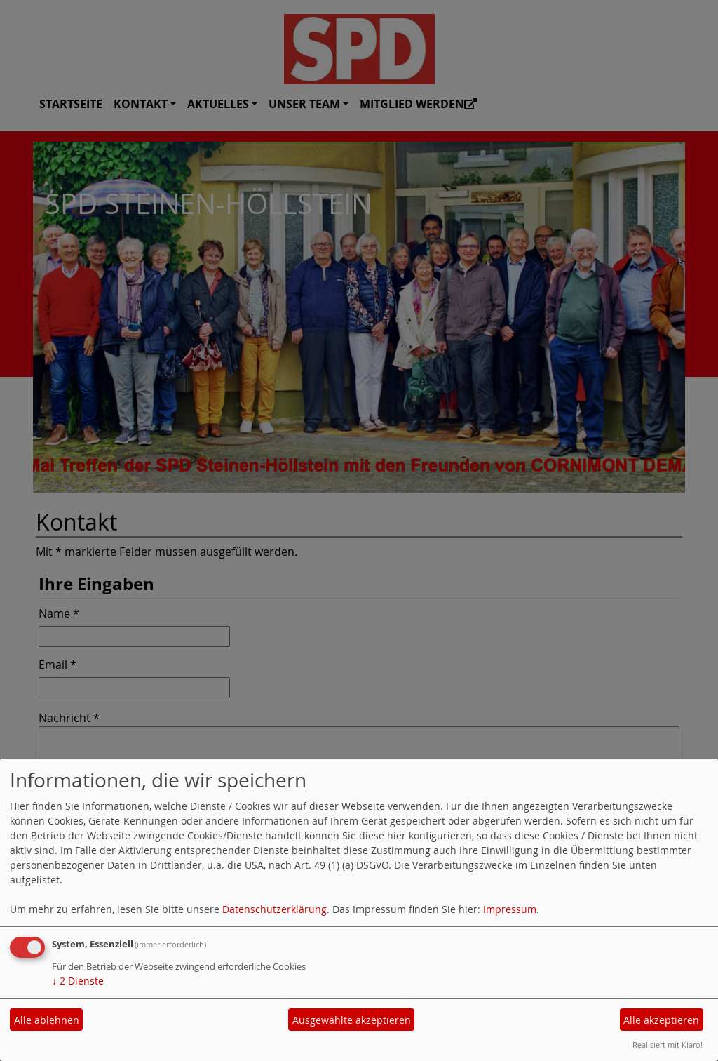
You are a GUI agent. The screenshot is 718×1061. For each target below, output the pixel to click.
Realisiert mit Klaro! (667, 1044)
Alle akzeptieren (661, 1020)
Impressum (509, 909)
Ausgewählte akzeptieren (351, 1020)
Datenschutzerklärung (274, 909)
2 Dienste (78, 980)
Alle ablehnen (46, 1020)
